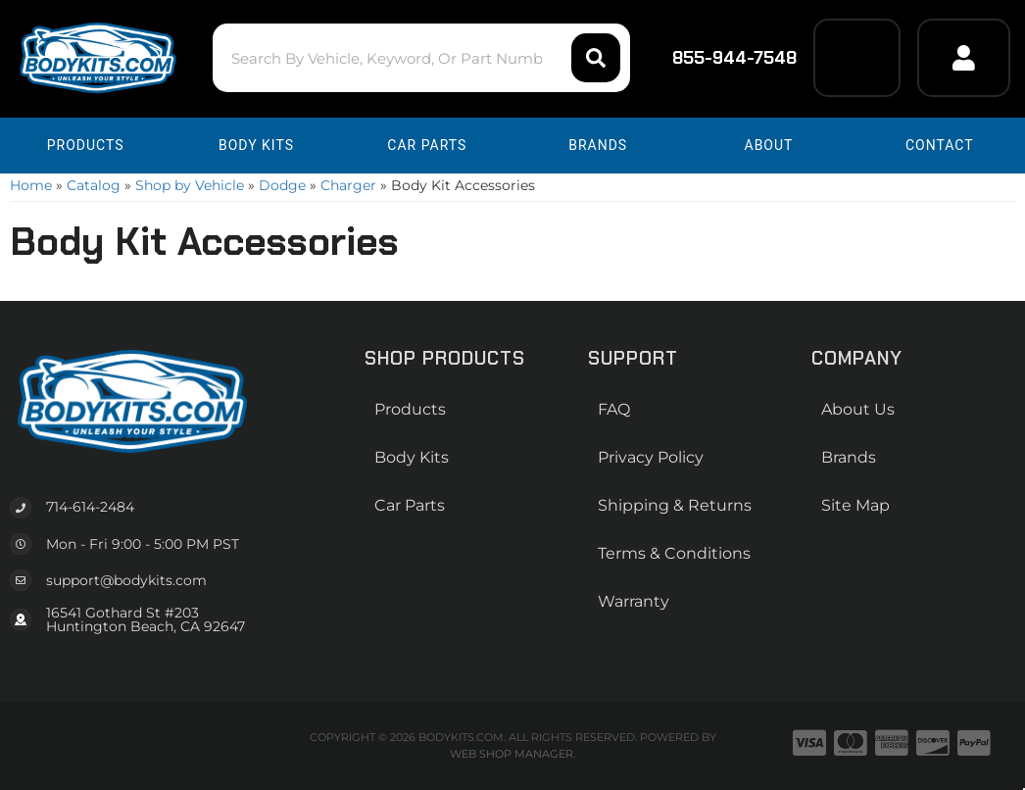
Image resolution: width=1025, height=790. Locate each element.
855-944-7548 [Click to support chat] (722, 58)
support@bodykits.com (126, 580)
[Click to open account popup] (963, 58)
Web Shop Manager (511, 754)
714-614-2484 (90, 507)
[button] (421, 58)
